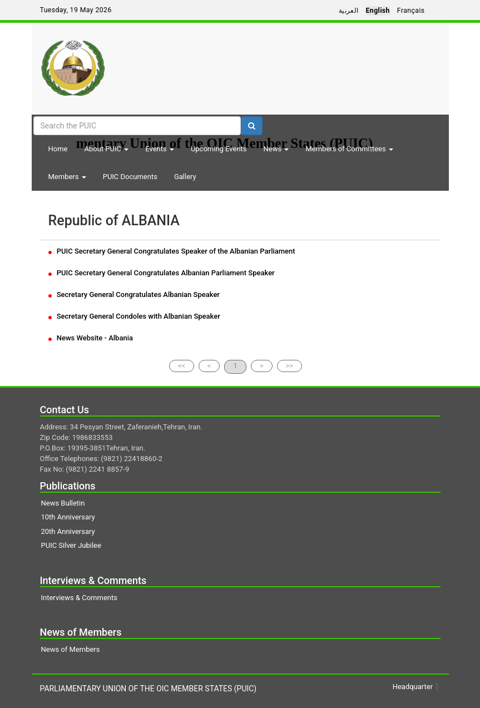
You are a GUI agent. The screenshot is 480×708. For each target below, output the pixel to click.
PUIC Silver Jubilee (71, 545)
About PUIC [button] (106, 149)
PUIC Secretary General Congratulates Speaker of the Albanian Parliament (171, 251)
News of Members (70, 649)
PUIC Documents (130, 176)
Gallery (185, 176)
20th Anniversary (68, 531)
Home (58, 149)
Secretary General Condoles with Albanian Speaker (134, 316)
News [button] (276, 149)
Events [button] (159, 149)
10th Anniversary (68, 517)
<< (181, 366)
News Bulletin (63, 503)
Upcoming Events (219, 149)
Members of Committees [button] (349, 149)
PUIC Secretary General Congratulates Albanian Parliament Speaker (161, 273)
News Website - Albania (90, 338)
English (378, 10)
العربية (349, 10)
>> (290, 366)
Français (411, 10)
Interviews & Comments (79, 597)
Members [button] (67, 176)
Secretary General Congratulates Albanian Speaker (134, 294)
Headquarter (413, 686)
